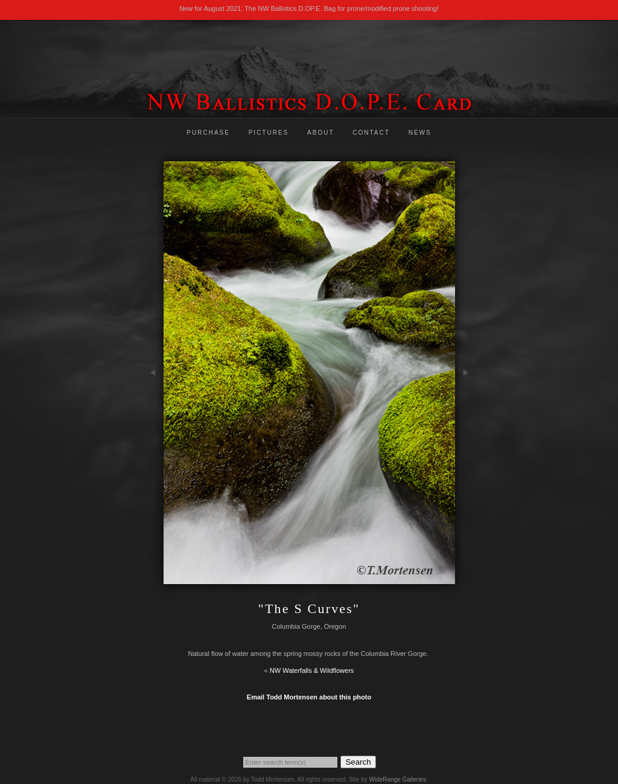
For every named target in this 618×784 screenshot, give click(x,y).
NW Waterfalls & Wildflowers (312, 670)
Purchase (208, 132)
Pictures (269, 132)
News (420, 132)
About (320, 132)
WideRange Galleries (397, 779)
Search (358, 761)
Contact (371, 132)
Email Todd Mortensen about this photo (309, 697)
